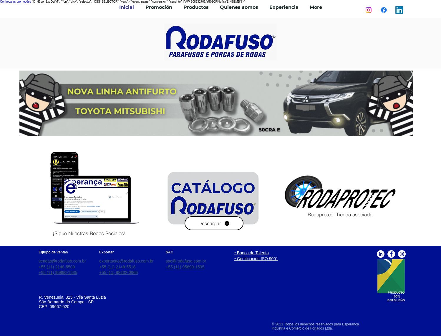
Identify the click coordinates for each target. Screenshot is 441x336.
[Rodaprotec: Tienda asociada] (340, 214)
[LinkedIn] (399, 10)
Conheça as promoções (15, 1)
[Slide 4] (205, 123)
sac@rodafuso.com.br (186, 261)
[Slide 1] (212, 123)
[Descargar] (214, 223)
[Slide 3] (227, 123)
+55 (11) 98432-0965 (118, 272)
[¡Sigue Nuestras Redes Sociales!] (89, 233)
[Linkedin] (380, 254)
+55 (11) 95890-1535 (58, 272)
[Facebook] (384, 10)
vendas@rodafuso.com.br (62, 261)
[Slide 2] (220, 123)
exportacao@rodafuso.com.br (126, 261)
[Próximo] (398, 103)
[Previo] (35, 103)
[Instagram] (368, 10)
